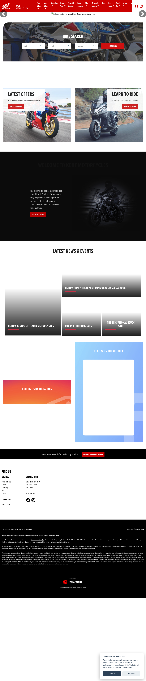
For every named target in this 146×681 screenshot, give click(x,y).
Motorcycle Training (95, 4)
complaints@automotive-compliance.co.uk (91, 564)
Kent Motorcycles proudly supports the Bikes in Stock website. (73, 606)
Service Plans (62, 4)
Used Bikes (46, 4)
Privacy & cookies (139, 547)
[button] (3, 23)
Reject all (131, 674)
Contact (125, 3)
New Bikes (39, 4)
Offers (87, 3)
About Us (118, 4)
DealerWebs (75, 596)
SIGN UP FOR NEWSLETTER (93, 472)
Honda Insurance (80, 4)
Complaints (65, 582)
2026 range (18, 24)
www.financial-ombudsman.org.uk (86, 567)
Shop (103, 3)
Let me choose (127, 668)
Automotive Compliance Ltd (37, 558)
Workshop (54, 3)
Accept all (112, 674)
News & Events (110, 4)
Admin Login (130, 547)
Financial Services (71, 4)
